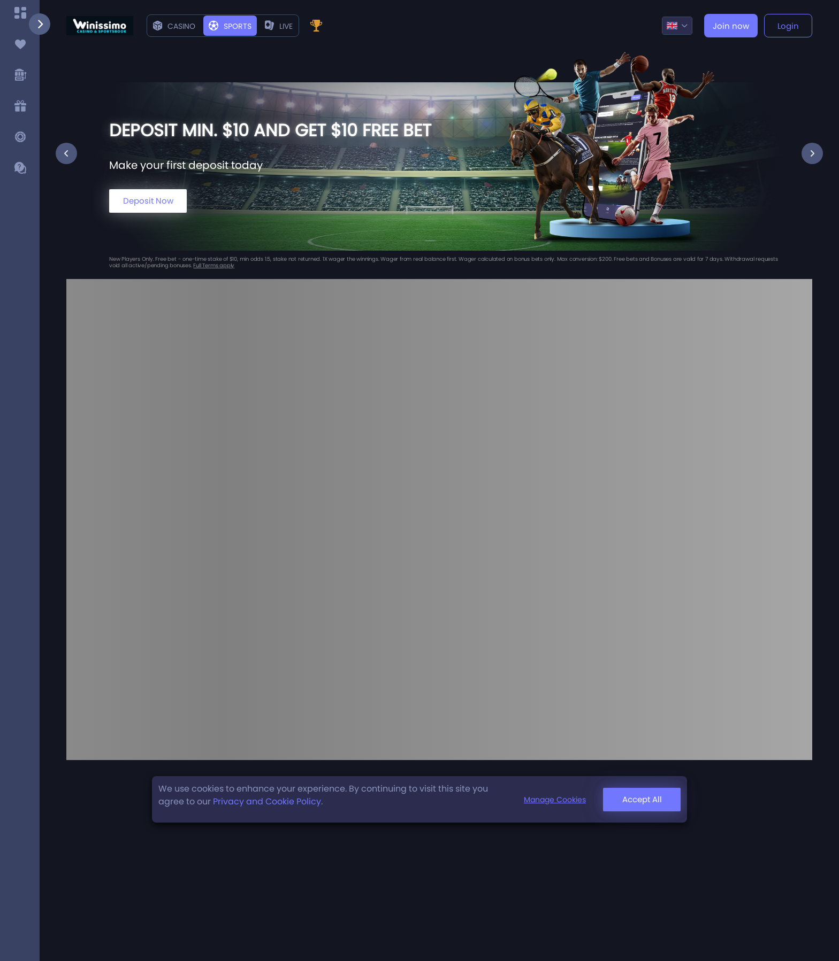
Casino (174, 26)
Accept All (642, 799)
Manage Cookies (555, 799)
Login (788, 26)
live (279, 26)
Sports (230, 26)
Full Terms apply (213, 265)
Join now (731, 26)
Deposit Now (148, 200)
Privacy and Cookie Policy (267, 801)
